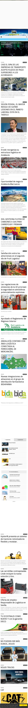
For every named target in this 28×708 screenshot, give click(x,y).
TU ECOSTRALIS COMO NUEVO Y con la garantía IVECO (15, 465)
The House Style (13, 491)
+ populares (20, 439)
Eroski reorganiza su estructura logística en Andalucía (11, 152)
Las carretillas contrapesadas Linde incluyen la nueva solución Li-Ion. (13, 574)
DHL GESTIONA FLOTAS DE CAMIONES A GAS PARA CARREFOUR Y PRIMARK (13, 222)
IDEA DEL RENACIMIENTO (15, 485)
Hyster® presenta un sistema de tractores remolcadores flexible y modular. (14, 539)
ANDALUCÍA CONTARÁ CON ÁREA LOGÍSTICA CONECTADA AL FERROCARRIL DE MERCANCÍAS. (13, 346)
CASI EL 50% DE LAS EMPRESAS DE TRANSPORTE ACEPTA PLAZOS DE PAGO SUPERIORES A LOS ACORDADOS (13, 69)
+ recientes (7, 439)
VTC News (12, 496)
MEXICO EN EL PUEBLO (14, 480)
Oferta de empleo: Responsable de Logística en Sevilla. (13, 602)
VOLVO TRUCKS (12, 442)
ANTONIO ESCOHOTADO (15, 474)
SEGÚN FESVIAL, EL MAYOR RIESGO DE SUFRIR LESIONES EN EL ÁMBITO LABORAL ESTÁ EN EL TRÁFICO (13, 109)
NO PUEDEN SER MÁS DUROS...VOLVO (13, 448)
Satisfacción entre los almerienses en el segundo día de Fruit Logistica (13, 256)
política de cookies (18, 707)
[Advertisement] (14, 14)
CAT (10, 458)
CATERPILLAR (12, 453)
